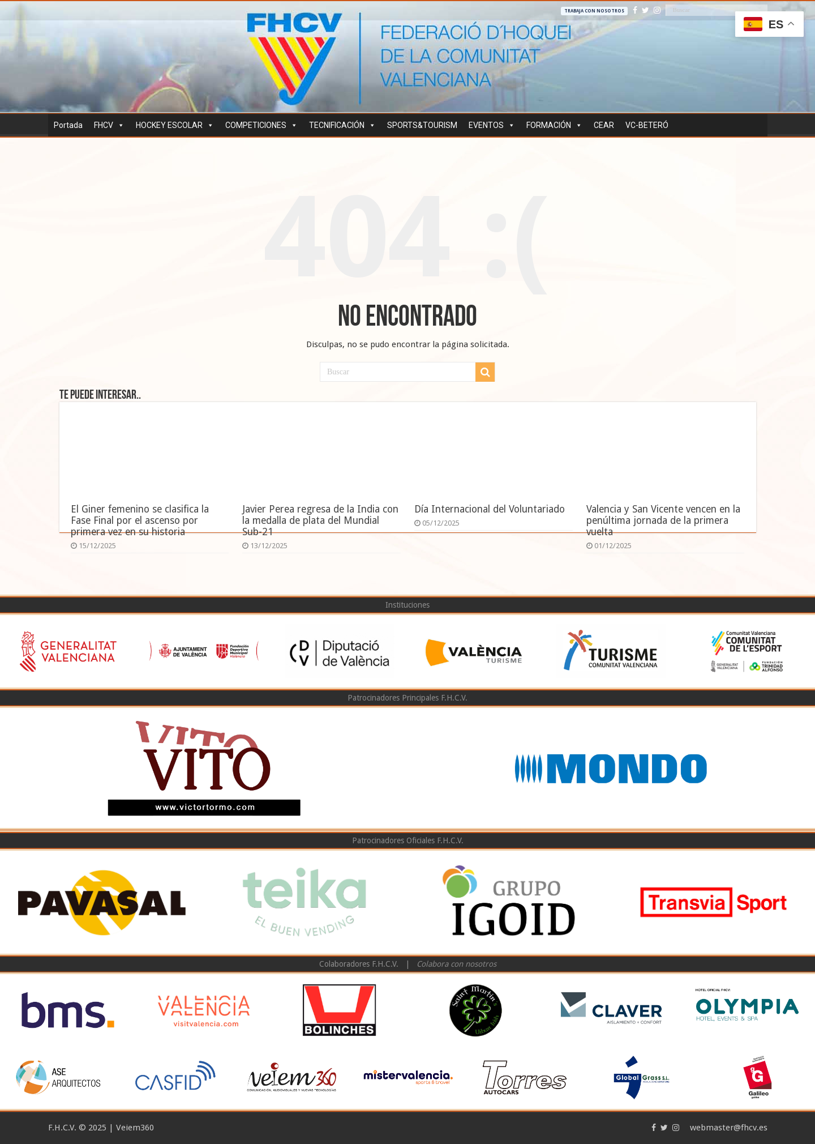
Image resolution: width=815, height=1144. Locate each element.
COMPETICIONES (261, 125)
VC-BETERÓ (646, 125)
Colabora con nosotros (456, 963)
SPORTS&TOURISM (422, 125)
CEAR (604, 125)
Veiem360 (135, 1127)
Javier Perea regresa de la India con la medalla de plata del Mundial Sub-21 (320, 520)
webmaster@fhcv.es (728, 1127)
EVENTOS (492, 125)
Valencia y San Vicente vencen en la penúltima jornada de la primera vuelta (663, 520)
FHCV (109, 125)
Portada (68, 125)
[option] (68, 651)
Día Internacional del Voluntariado (489, 509)
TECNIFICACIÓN (342, 125)
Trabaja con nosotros (594, 11)
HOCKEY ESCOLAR (175, 125)
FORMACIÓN (554, 125)
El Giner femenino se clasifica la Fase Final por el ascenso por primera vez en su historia (140, 520)
